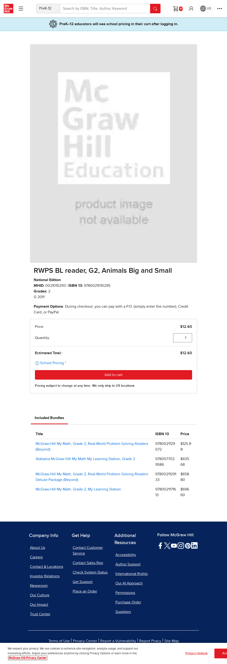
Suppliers (123, 612)
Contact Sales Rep (88, 563)
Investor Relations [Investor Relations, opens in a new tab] (45, 576)
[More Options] (219, 8)
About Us (37, 548)
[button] (191, 8)
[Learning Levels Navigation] (21, 8)
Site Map (171, 641)
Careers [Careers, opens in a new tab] (36, 557)
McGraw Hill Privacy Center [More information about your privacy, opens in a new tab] (28, 658)
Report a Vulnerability (118, 641)
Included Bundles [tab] (49, 418)
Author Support (128, 564)
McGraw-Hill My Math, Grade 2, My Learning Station (78, 489)
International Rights (131, 574)
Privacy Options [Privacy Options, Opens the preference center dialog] (196, 653)
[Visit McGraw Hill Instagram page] (181, 545)
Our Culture (39, 595)
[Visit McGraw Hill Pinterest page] (187, 545)
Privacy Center (85, 641)
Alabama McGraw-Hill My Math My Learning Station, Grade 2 (85, 459)
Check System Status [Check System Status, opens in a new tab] (90, 572)
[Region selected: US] (206, 8)
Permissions (125, 593)
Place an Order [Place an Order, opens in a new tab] (85, 591)
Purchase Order (128, 602)
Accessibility (125, 555)
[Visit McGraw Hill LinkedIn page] (194, 545)
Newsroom (39, 586)
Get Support (83, 582)
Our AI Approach (129, 583)
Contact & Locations (46, 567)
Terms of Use (59, 641)
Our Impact (39, 605)
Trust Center (40, 614)
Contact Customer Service (88, 550)
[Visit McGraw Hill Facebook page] (160, 545)
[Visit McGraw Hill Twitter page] (167, 545)
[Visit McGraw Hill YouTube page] (174, 545)
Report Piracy (150, 641)
